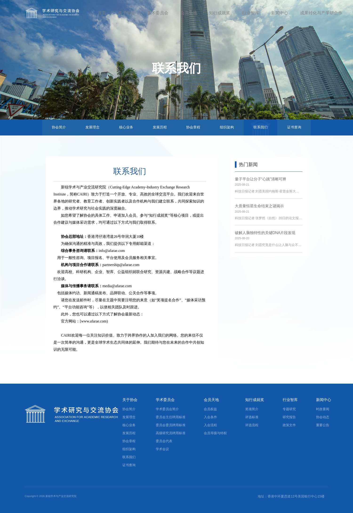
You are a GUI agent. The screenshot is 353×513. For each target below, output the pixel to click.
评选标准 (251, 417)
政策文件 (289, 425)
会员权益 (210, 409)
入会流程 (210, 425)
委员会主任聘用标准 (170, 417)
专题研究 (289, 409)
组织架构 (227, 127)
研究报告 (289, 417)
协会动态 (322, 417)
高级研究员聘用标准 (170, 433)
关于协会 (126, 13)
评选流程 (251, 425)
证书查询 (294, 127)
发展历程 (160, 127)
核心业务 (126, 127)
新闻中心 (279, 13)
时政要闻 (322, 409)
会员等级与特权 (215, 433)
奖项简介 (251, 409)
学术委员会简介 (167, 409)
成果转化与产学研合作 (321, 13)
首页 (102, 13)
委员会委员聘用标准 (170, 425)
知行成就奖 (219, 13)
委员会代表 (164, 441)
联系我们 (260, 127)
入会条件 (210, 417)
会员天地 (188, 13)
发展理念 (92, 127)
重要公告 (322, 425)
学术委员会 (157, 13)
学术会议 (162, 449)
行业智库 (250, 13)
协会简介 (59, 127)
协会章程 (193, 127)
